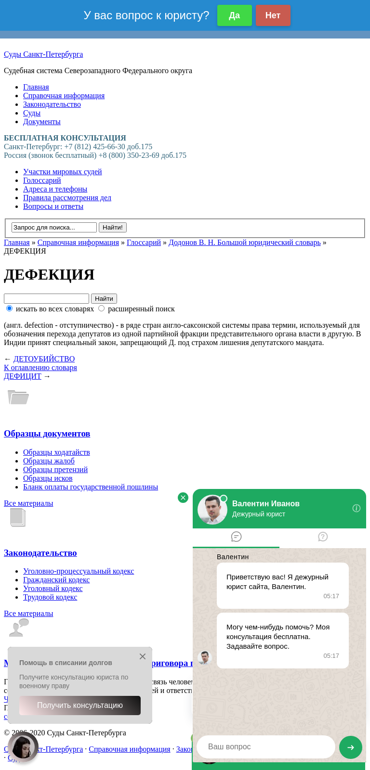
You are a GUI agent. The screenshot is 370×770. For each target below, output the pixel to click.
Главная (36, 87)
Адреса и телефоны (55, 189)
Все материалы (28, 503)
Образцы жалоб (49, 461)
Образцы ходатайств (56, 452)
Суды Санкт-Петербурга (43, 54)
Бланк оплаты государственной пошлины (90, 487)
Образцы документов (47, 433)
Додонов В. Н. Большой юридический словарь (245, 242)
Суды (31, 113)
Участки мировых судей (62, 171)
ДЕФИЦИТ (22, 376)
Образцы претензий (55, 469)
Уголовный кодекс (53, 588)
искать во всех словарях (51, 309)
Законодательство (52, 104)
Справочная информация (64, 95)
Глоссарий (144, 242)
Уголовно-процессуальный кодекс (78, 571)
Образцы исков (48, 478)
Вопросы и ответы (53, 206)
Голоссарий (42, 180)
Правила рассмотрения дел (67, 197)
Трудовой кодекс (50, 597)
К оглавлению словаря (40, 367)
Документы (42, 121)
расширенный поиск (136, 309)
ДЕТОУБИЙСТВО (44, 359)
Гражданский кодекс (56, 580)
